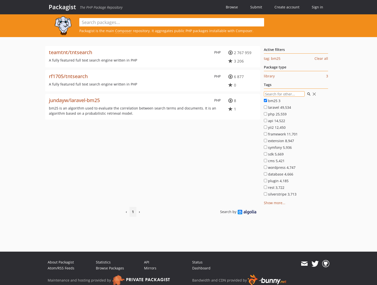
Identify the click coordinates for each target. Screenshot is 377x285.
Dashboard (201, 268)
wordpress (279, 167)
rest (274, 187)
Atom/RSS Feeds (61, 268)
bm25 (272, 100)
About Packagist (61, 262)
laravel (277, 107)
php (275, 114)
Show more (273, 202)
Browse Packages (110, 268)
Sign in (317, 7)
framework (281, 134)
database (278, 174)
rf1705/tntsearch (68, 76)
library (269, 76)
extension (279, 140)
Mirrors (150, 268)
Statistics (103, 262)
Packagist (62, 7)
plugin (276, 180)
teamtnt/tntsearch (70, 52)
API (146, 262)
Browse (232, 7)
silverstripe (280, 194)
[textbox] (171, 22)
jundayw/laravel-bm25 (74, 100)
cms (274, 160)
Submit (256, 7)
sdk (274, 154)
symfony (278, 147)
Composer (123, 30)
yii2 (275, 127)
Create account (286, 7)
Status (197, 262)
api (274, 120)
